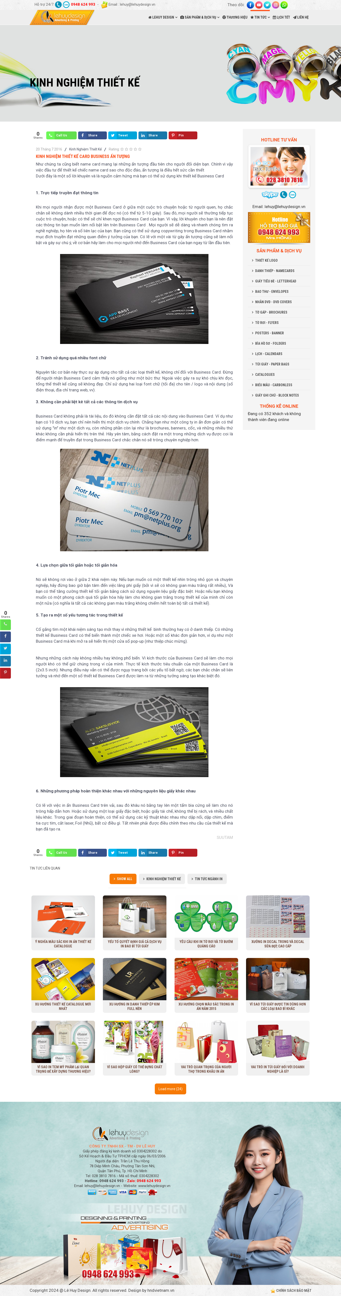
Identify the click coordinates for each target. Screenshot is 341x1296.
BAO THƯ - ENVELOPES (272, 292)
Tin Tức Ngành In (209, 879)
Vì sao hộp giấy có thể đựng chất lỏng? (134, 1069)
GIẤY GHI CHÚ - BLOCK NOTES (277, 395)
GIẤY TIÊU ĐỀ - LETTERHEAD (275, 281)
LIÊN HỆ (301, 17)
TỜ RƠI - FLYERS (267, 323)
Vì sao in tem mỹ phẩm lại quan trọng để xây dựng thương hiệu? (63, 1069)
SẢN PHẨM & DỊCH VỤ (198, 17)
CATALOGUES (265, 375)
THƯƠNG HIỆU (235, 17)
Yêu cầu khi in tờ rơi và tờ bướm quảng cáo (206, 944)
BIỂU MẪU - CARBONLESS (273, 385)
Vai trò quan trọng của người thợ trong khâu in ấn (206, 1069)
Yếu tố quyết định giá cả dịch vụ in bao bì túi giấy (134, 944)
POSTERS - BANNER (269, 333)
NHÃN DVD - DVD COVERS (273, 302)
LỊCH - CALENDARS (268, 354)
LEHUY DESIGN (161, 17)
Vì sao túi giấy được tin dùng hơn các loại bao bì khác (278, 1006)
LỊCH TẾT (281, 17)
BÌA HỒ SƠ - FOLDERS (270, 343)
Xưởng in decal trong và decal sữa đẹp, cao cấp (277, 944)
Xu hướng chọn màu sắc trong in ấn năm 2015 (206, 1006)
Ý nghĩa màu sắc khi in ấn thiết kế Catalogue (63, 944)
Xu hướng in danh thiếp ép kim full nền (134, 1006)
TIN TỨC (258, 17)
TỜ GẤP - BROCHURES (271, 312)
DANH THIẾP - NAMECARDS (275, 271)
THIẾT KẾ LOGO (266, 260)
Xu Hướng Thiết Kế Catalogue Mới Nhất (63, 1006)
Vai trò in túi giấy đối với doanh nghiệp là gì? (277, 1069)
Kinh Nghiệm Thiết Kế (85, 149)
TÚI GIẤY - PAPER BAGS (272, 364)
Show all (124, 879)
